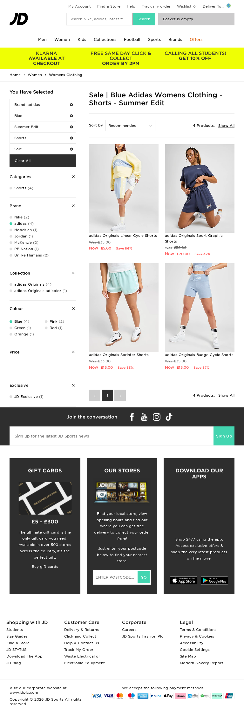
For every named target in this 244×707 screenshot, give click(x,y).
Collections (105, 39)
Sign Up (224, 436)
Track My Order (78, 649)
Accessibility (191, 643)
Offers (196, 39)
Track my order (156, 6)
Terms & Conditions (198, 629)
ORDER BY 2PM (121, 58)
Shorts (43, 138)
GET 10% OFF (195, 56)
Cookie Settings (195, 649)
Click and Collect (80, 636)
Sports (154, 39)
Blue (43, 116)
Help (131, 6)
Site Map (188, 656)
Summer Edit (43, 127)
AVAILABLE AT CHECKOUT (47, 58)
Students (14, 629)
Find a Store (108, 6)
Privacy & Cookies (197, 636)
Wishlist (184, 6)
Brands (175, 39)
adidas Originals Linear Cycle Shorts (123, 235)
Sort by (96, 125)
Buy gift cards (45, 566)
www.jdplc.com (24, 692)
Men (42, 39)
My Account (79, 6)
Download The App (24, 656)
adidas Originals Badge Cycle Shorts (199, 355)
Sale (43, 149)
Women (62, 39)
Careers (129, 629)
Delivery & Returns (81, 629)
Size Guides (17, 636)
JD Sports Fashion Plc (142, 636)
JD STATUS (16, 649)
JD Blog (13, 663)
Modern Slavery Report (201, 663)
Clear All (22, 161)
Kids (82, 39)
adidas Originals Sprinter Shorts (119, 355)
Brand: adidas (43, 104)
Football (132, 39)
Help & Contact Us (81, 643)
